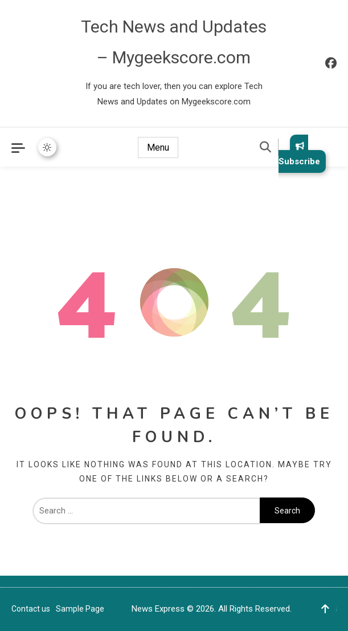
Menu (158, 147)
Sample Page (80, 608)
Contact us (30, 608)
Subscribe (299, 154)
